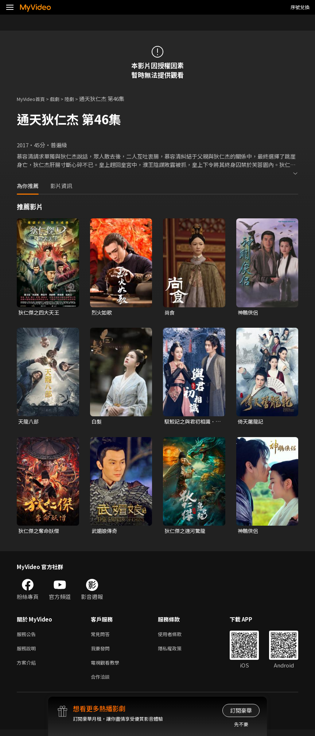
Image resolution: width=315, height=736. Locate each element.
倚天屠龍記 (251, 422)
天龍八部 (29, 422)
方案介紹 (28, 667)
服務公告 (28, 636)
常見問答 (102, 636)
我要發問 (102, 652)
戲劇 (60, 98)
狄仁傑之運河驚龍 (186, 532)
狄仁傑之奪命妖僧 (40, 532)
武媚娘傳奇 (105, 532)
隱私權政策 (176, 652)
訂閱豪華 (241, 710)
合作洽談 (102, 682)
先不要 (241, 724)
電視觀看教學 (107, 667)
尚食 (169, 312)
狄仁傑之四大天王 (40, 312)
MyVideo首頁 (33, 98)
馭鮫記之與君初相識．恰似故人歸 (191, 422)
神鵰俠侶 (249, 312)
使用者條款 (176, 636)
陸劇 (76, 98)
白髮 (97, 422)
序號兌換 (300, 7)
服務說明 (28, 652)
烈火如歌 (102, 312)
